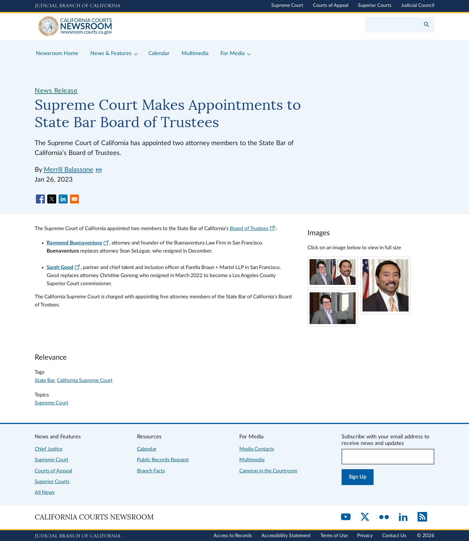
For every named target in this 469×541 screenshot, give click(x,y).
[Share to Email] (74, 198)
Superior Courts (375, 5)
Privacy (365, 535)
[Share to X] (51, 198)
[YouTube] (346, 517)
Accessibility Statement (286, 535)
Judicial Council (417, 5)
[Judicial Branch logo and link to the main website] (78, 6)
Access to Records (233, 535)
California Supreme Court (84, 380)
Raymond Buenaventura (78, 242)
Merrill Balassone (72, 169)
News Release (56, 90)
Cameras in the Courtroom (268, 470)
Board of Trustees (252, 228)
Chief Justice (49, 449)
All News (44, 492)
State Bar (44, 380)
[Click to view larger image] (333, 283)
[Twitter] (365, 517)
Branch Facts (151, 470)
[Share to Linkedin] (63, 198)
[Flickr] (384, 517)
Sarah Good (63, 267)
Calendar (146, 449)
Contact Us (394, 535)
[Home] (134, 26)
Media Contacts (256, 449)
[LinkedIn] (403, 517)
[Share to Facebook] (40, 198)
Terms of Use (334, 535)
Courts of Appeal (330, 5)
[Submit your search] (426, 25)
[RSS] (422, 517)
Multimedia (251, 459)
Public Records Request (163, 459)
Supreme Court (287, 5)
